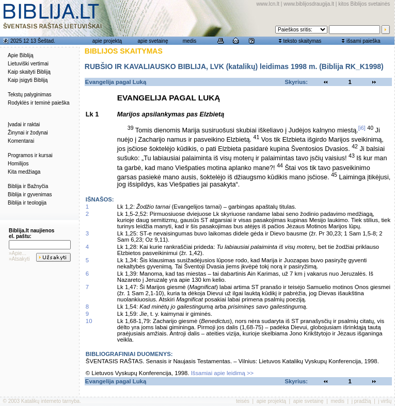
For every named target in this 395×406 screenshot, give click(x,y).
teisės (242, 401)
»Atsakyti (19, 259)
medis (190, 41)
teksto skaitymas (302, 41)
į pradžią (361, 401)
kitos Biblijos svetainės (364, 4)
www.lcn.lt (268, 4)
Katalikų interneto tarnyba (50, 401)
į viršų (384, 401)
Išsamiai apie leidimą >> (222, 373)
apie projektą (107, 41)
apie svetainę (153, 41)
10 (89, 321)
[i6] (362, 128)
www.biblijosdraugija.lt (308, 4)
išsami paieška (363, 41)
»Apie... (17, 253)
